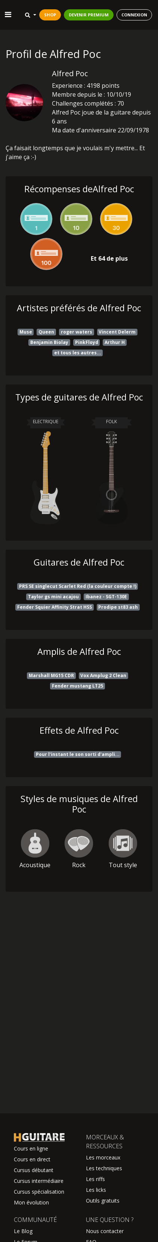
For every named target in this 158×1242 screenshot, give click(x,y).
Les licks (96, 1189)
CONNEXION (134, 14)
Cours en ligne (31, 1148)
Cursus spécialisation (39, 1191)
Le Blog (23, 1231)
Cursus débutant (33, 1170)
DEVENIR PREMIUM (89, 14)
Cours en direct (32, 1159)
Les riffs (95, 1179)
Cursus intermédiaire (38, 1180)
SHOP (50, 14)
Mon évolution (31, 1202)
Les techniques (104, 1168)
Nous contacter (105, 1231)
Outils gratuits (103, 1200)
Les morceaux (103, 1157)
